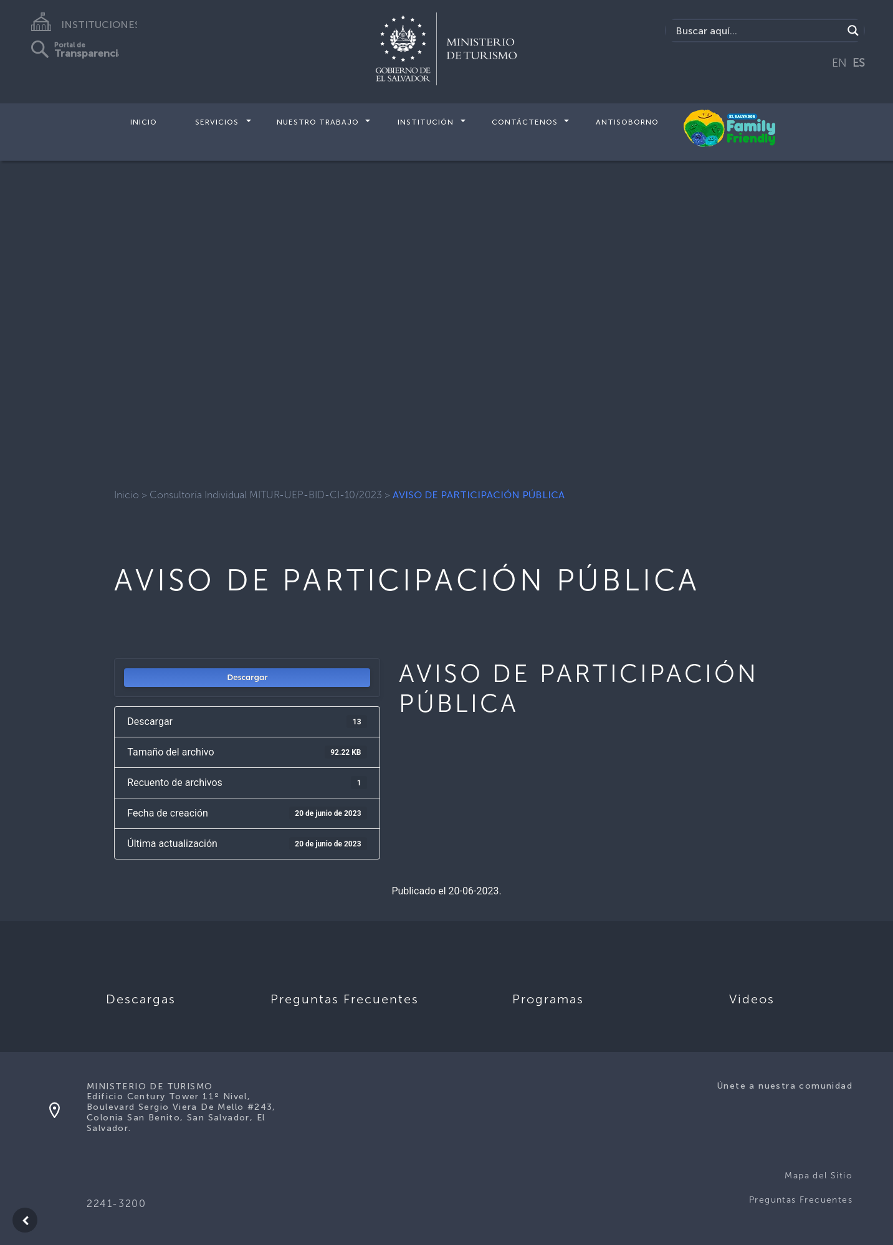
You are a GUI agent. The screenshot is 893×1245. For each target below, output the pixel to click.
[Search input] (757, 30)
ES (858, 63)
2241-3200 (116, 1203)
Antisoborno (627, 122)
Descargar (247, 677)
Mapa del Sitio (818, 1175)
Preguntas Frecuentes (800, 1200)
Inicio (143, 122)
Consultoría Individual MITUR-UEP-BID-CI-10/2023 (266, 495)
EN (839, 63)
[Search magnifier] (853, 30)
